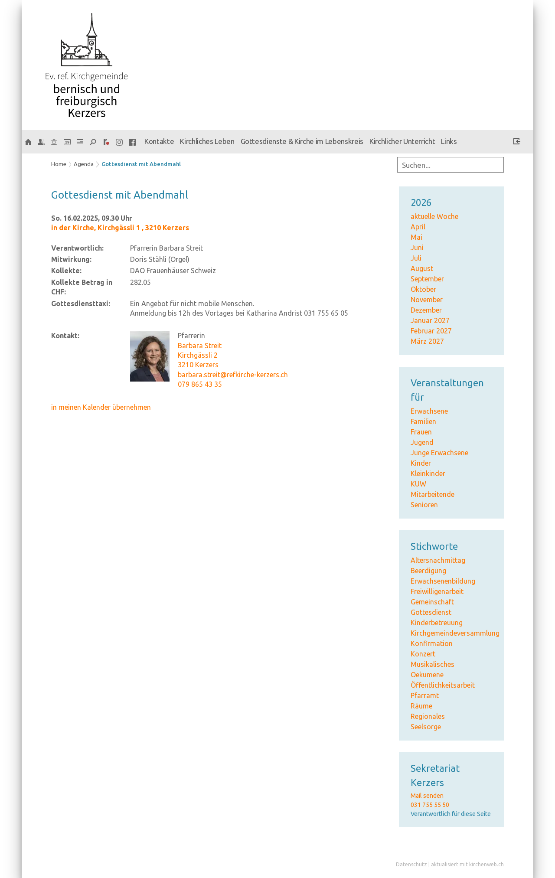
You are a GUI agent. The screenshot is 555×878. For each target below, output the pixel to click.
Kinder (421, 463)
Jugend (422, 442)
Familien (423, 421)
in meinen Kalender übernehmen (101, 407)
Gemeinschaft (432, 602)
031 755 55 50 (430, 804)
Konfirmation (432, 643)
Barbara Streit (200, 345)
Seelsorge (426, 727)
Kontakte (159, 141)
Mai (416, 237)
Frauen (421, 432)
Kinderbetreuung (437, 623)
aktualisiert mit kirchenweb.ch (467, 864)
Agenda (84, 164)
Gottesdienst (431, 612)
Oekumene (427, 675)
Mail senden (427, 795)
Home (58, 164)
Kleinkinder (428, 473)
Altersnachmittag (438, 560)
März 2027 (427, 341)
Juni (417, 247)
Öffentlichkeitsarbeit (443, 685)
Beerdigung (428, 570)
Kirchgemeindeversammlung (455, 633)
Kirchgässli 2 (198, 355)
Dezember (426, 310)
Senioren (424, 505)
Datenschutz (411, 864)
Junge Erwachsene (439, 453)
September (427, 279)
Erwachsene (429, 411)
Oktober (423, 289)
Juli (416, 258)
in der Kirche (120, 228)
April (418, 227)
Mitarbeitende (432, 494)
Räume (421, 706)
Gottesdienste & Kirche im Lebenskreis (302, 141)
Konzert (423, 654)
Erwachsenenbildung (443, 581)
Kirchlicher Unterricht (402, 141)
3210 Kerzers (198, 365)
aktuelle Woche (434, 216)
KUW (418, 484)
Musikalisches (432, 664)
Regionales (428, 716)
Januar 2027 (430, 320)
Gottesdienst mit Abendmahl (141, 164)
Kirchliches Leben (207, 141)
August (422, 268)
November (427, 300)
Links (449, 141)
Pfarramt (425, 695)
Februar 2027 (431, 331)
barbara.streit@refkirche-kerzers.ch (233, 375)
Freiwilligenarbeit (437, 591)
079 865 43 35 (200, 384)
